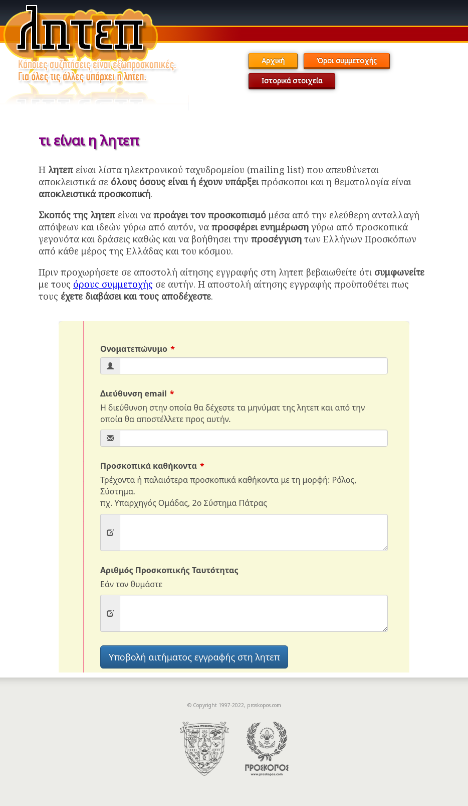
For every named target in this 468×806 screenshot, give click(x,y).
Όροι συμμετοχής (347, 60)
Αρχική (273, 60)
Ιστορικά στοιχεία (292, 80)
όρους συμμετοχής (113, 284)
